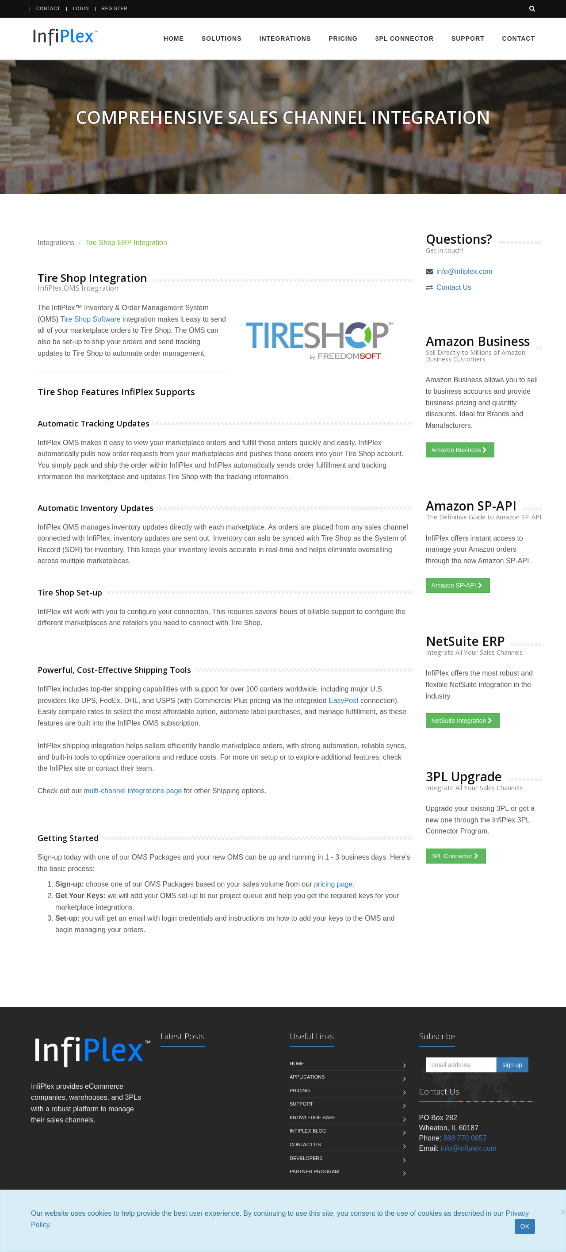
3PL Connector (404, 38)
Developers (306, 1158)
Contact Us (453, 287)
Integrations (285, 38)
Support (468, 38)
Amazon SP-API (458, 585)
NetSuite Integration (463, 720)
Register (115, 8)
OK (524, 1226)
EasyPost (344, 700)
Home (174, 38)
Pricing (343, 38)
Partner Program (314, 1171)
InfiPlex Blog (308, 1130)
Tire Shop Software (90, 319)
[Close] (563, 1211)
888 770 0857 (465, 1138)
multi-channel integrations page (133, 791)
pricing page (333, 884)
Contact (48, 8)
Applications (307, 1076)
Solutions (222, 38)
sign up (512, 1064)
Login (81, 8)
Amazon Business (460, 449)
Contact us (305, 1144)
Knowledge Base (313, 1117)
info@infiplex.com (464, 271)
